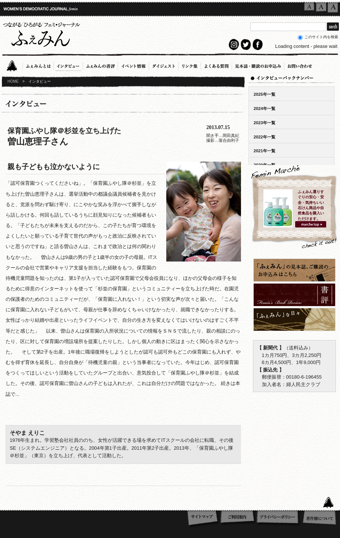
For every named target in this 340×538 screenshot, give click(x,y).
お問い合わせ (299, 64)
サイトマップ (203, 519)
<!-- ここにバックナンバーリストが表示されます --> (291, 120)
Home (14, 64)
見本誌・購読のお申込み (258, 64)
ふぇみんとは (38, 64)
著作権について (320, 519)
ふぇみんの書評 (100, 64)
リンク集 (189, 64)
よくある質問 (216, 64)
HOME (13, 81)
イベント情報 (133, 64)
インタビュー (68, 64)
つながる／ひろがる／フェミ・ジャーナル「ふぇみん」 (41, 33)
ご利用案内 (238, 519)
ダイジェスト (163, 64)
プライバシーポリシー (279, 519)
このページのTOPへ (330, 501)
